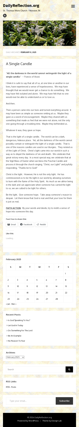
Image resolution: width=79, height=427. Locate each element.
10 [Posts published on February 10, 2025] (18, 286)
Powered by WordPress (28, 421)
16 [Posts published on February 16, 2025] (8, 292)
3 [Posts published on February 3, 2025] (17, 280)
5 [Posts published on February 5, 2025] (36, 280)
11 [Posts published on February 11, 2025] (27, 286)
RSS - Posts (11, 387)
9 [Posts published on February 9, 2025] (8, 286)
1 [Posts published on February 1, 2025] (65, 273)
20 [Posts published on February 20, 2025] (47, 292)
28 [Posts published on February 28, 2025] (57, 299)
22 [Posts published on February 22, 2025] (66, 292)
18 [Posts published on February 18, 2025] (27, 292)
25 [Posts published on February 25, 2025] (28, 299)
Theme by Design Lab (52, 421)
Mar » (13, 304)
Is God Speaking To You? (19, 320)
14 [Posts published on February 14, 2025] (56, 286)
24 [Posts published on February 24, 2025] (18, 299)
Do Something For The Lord (20, 330)
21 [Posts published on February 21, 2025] (56, 292)
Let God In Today (15, 325)
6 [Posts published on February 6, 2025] (46, 280)
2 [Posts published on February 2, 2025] (8, 280)
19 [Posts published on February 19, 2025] (37, 292)
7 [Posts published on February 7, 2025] (56, 280)
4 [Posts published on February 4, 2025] (27, 280)
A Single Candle (19, 63)
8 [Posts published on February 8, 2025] (65, 280)
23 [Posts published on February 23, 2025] (9, 299)
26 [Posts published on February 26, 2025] (37, 299)
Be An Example (14, 335)
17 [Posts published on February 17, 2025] (18, 292)
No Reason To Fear (16, 341)
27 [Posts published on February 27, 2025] (47, 299)
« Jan (8, 304)
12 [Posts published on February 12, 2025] (37, 286)
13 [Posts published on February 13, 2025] (46, 286)
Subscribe (64, 401)
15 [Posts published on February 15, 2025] (66, 286)
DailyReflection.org (21, 5)
